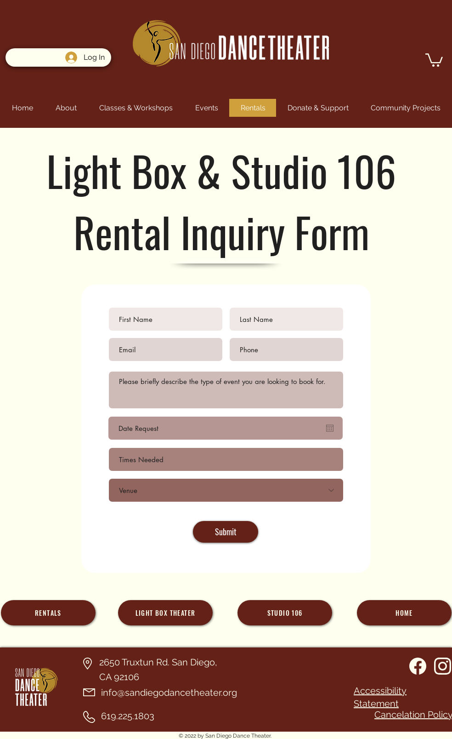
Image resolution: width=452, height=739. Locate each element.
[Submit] (225, 532)
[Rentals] (48, 612)
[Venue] (226, 490)
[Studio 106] (284, 612)
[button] (434, 59)
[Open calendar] (329, 428)
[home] (404, 612)
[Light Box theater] (165, 612)
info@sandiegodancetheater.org (169, 692)
